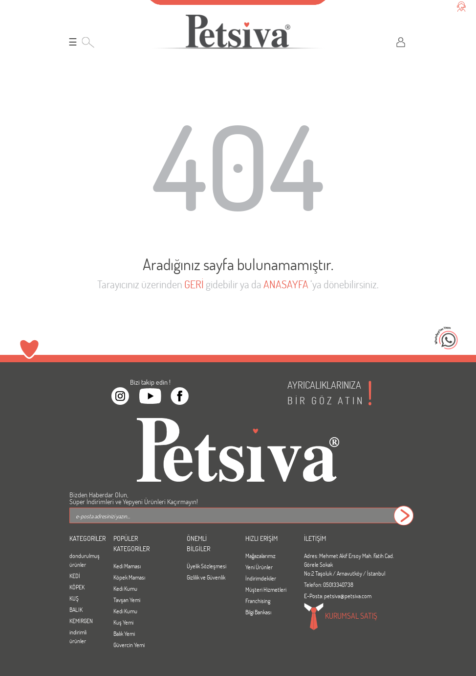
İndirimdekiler (260, 578)
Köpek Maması (129, 577)
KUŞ (74, 598)
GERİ (194, 284)
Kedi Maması (127, 566)
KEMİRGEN (81, 621)
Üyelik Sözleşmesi (206, 566)
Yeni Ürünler (259, 567)
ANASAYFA (285, 284)
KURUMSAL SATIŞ (340, 617)
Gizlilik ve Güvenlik (206, 577)
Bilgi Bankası (258, 612)
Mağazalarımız (260, 555)
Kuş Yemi (123, 622)
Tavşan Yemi (126, 600)
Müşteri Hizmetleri (265, 589)
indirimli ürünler (78, 636)
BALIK (76, 609)
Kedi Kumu (125, 588)
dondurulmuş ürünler (84, 560)
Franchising (257, 601)
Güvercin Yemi (129, 645)
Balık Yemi (124, 633)
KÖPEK (77, 587)
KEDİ (74, 576)
